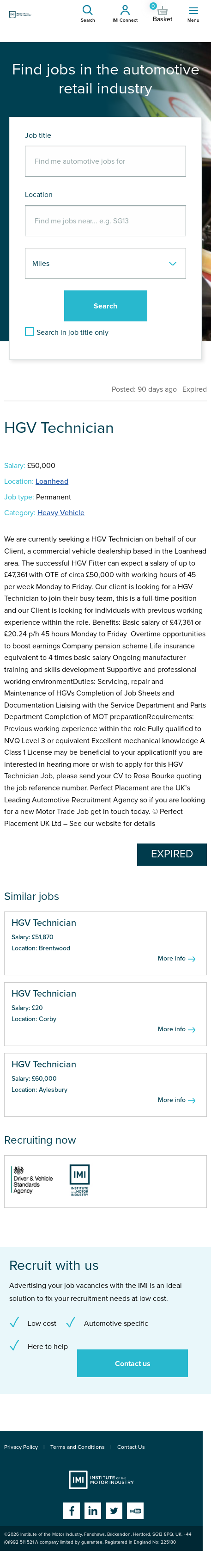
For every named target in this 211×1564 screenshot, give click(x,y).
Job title (38, 135)
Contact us (133, 1363)
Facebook (71, 1510)
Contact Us (131, 1447)
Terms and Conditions (77, 1447)
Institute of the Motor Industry (101, 1480)
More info (172, 958)
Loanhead (52, 481)
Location (39, 194)
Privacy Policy (21, 1447)
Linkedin (92, 1510)
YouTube (135, 1510)
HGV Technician (44, 923)
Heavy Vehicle (60, 512)
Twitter (114, 1510)
